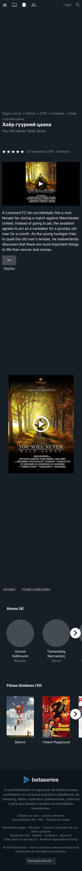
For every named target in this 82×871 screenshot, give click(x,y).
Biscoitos (34, 827)
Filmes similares (36, 589)
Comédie (57, 113)
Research (66, 835)
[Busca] (78, 5)
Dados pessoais (41, 831)
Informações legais (14, 827)
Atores (9, 589)
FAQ (40, 819)
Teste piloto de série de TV (20, 839)
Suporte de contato (58, 819)
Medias (37, 835)
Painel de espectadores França (59, 839)
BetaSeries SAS (20, 835)
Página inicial (11, 113)
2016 (43, 113)
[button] (20, 641)
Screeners (51, 835)
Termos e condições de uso (60, 827)
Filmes (30, 113)
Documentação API (24, 819)
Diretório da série (28, 815)
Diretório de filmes (53, 815)
